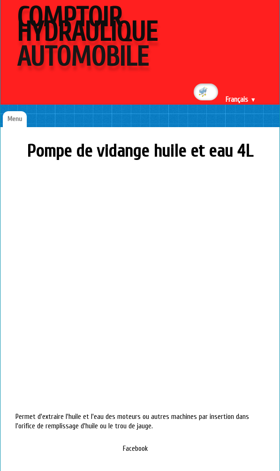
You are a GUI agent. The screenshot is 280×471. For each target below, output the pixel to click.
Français (241, 100)
